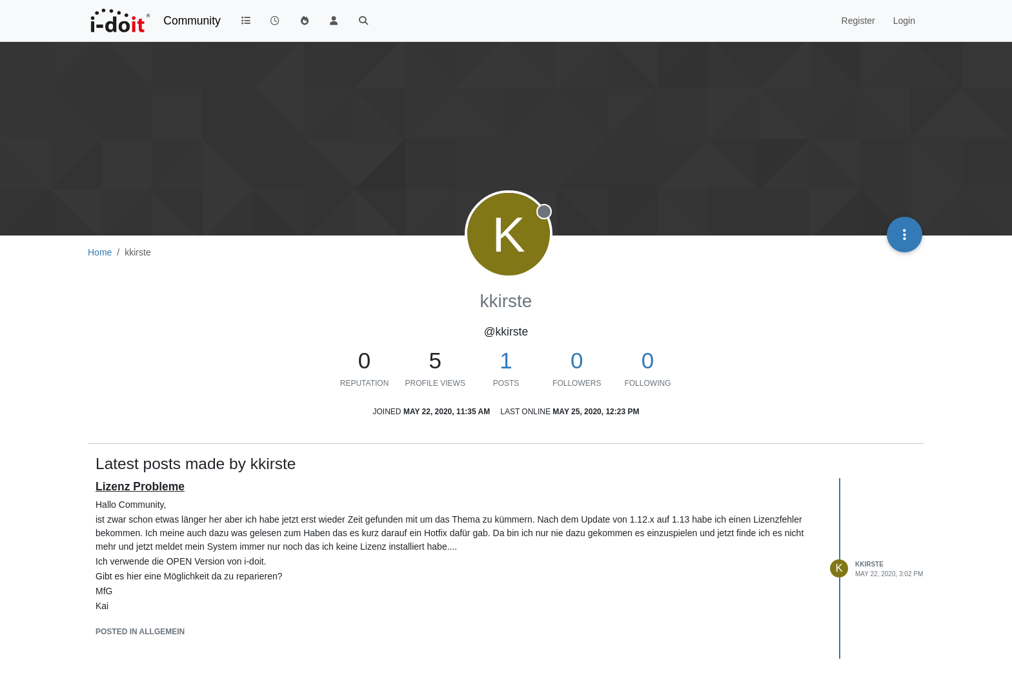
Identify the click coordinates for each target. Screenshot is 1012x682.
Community (192, 20)
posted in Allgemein (140, 631)
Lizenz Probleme (140, 486)
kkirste (869, 564)
